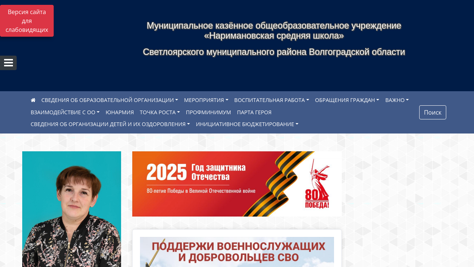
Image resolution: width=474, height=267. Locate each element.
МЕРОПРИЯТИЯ (204, 99)
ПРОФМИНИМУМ (208, 112)
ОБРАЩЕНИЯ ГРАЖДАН (345, 99)
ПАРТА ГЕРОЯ (254, 112)
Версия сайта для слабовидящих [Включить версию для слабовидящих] (27, 21)
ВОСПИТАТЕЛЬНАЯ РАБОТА (269, 99)
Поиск (432, 112)
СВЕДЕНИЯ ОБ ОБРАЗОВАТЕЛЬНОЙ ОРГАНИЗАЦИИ (107, 99)
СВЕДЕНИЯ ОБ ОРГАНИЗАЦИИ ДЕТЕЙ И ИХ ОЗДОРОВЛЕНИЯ (108, 124)
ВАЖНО (394, 99)
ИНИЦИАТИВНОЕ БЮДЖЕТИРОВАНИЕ (245, 124)
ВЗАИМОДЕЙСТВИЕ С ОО (63, 112)
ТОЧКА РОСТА (158, 112)
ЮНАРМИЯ (120, 112)
